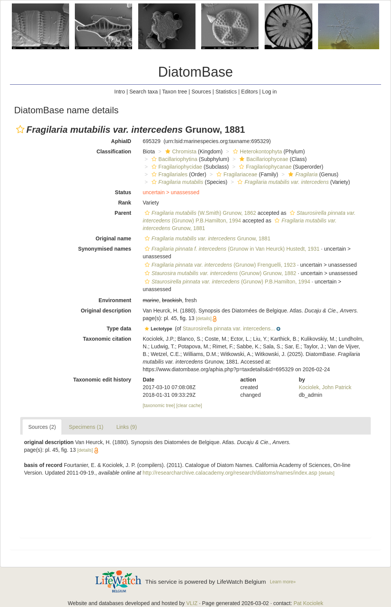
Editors (249, 92)
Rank (124, 203)
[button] (20, 129)
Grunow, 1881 (207, 238)
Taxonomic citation (107, 339)
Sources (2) (42, 427)
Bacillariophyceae (263, 159)
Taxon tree (174, 92)
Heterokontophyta (256, 151)
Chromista (180, 151)
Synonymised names (104, 249)
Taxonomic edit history (102, 380)
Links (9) (126, 427)
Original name (113, 238)
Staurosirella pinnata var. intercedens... (229, 328)
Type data (119, 328)
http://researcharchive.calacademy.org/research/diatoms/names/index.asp (230, 473)
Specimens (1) (86, 427)
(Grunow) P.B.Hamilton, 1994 (226, 282)
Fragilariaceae (236, 174)
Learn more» (283, 581)
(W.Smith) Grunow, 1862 (199, 213)
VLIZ (192, 603)
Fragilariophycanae (264, 167)
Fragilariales (168, 174)
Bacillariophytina (173, 159)
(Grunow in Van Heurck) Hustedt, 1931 (231, 249)
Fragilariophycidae (176, 167)
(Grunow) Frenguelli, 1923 (219, 265)
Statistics (226, 92)
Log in (269, 92)
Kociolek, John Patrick (325, 387)
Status (123, 192)
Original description (106, 311)
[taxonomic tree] (159, 405)
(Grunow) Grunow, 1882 (219, 273)
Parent (123, 213)
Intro (119, 92)
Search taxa (143, 92)
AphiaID (121, 141)
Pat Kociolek (308, 603)
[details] (204, 318)
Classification (114, 151)
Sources (201, 92)
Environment (115, 300)
